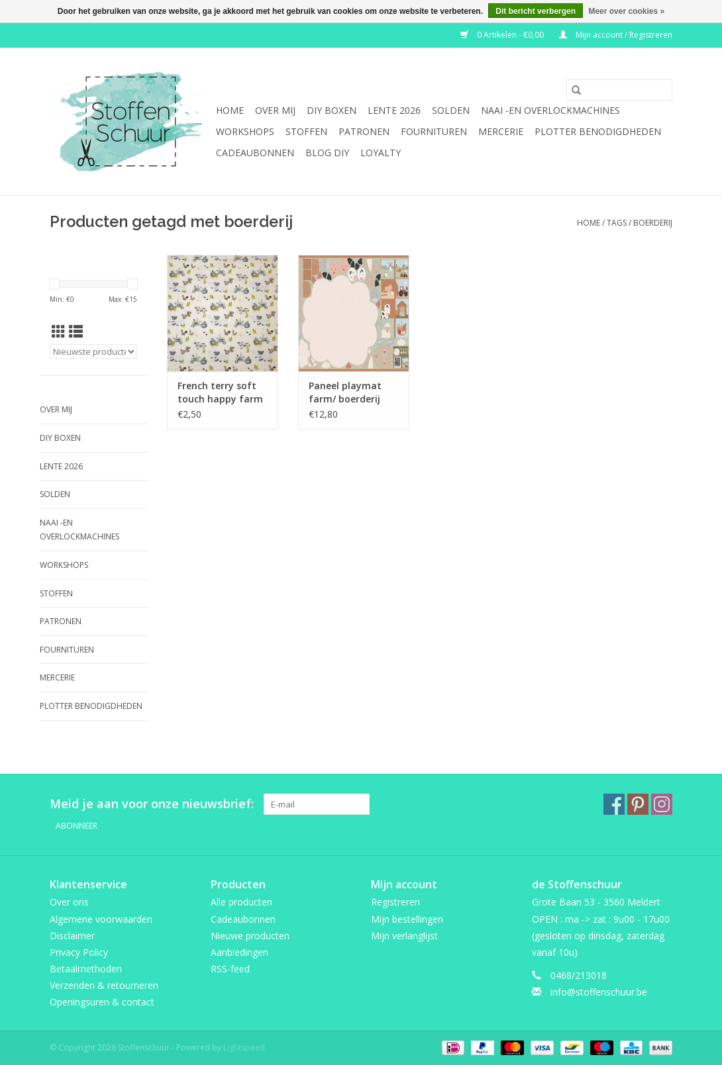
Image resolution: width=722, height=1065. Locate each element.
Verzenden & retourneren (104, 985)
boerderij (652, 222)
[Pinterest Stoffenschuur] (637, 804)
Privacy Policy (79, 952)
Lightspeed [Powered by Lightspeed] (244, 1047)
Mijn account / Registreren (615, 34)
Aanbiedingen (239, 952)
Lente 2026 (394, 110)
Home (230, 110)
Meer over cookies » (626, 11)
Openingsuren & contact (102, 1002)
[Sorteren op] (93, 351)
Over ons (69, 902)
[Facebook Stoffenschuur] (614, 804)
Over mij (275, 110)
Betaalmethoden (86, 968)
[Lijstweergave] (76, 331)
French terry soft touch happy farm (220, 392)
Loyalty (380, 152)
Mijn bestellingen (407, 919)
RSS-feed (230, 968)
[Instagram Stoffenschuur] (661, 804)
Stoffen (306, 131)
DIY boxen (331, 110)
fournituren (434, 131)
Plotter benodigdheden (598, 131)
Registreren (395, 902)
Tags (617, 222)
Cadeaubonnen (255, 152)
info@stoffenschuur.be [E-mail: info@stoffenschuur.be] (598, 992)
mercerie (500, 131)
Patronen (363, 131)
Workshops (245, 131)
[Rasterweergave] (59, 331)
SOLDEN (451, 110)
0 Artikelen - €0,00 (503, 34)
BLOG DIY (327, 152)
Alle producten (241, 902)
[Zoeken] (619, 90)
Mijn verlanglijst (404, 935)
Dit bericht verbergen (535, 11)
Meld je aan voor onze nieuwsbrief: (152, 804)
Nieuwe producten (250, 935)
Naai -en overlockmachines (550, 110)
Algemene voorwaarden (101, 919)
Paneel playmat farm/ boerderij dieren (345, 392)
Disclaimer (72, 935)
